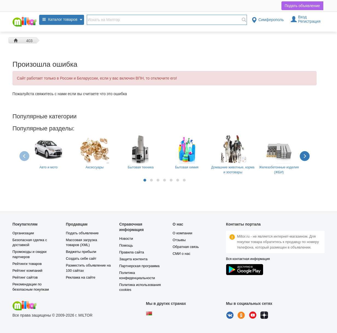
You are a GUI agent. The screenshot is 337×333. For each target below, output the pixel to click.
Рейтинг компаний (27, 270)
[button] (145, 180)
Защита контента (133, 259)
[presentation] (25, 156)
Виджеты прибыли (81, 252)
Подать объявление (302, 6)
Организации (23, 233)
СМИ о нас (182, 254)
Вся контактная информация (248, 259)
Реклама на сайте (81, 277)
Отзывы (179, 240)
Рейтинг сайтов (25, 277)
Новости (126, 238)
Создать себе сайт (81, 258)
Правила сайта (131, 252)
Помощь (126, 245)
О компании (182, 233)
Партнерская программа (139, 266)
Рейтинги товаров (27, 264)
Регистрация (309, 21)
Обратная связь (186, 247)
